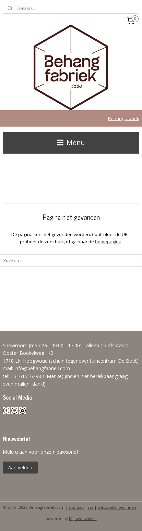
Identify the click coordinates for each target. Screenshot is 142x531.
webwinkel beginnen (117, 507)
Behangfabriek (123, 118)
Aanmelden (20, 467)
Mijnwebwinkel (83, 518)
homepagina (108, 241)
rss (90, 507)
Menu (71, 142)
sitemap (76, 507)
